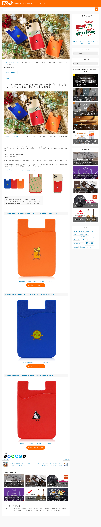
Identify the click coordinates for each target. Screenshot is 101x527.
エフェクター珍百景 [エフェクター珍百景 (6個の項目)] (79, 237)
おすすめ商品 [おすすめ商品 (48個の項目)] (79, 231)
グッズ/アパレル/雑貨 (11, 72)
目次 (7, 197)
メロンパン (18, 170)
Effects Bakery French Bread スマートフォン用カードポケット (24, 199)
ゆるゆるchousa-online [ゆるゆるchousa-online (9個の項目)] (81, 234)
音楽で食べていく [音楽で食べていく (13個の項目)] (85, 247)
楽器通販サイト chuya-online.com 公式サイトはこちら (85, 31)
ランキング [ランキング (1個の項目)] (76, 239)
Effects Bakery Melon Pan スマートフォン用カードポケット (23, 201)
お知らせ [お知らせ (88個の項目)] (89, 231)
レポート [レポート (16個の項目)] (84, 239)
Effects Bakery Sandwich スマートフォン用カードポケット (22, 203)
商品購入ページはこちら (35, 285)
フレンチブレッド (8, 170)
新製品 (7, 78)
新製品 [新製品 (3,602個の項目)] (89, 243)
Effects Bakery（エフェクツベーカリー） (15, 136)
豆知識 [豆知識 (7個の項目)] (76, 247)
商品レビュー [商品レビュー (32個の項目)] (78, 244)
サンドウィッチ (26, 170)
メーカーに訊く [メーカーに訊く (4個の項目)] (91, 237)
